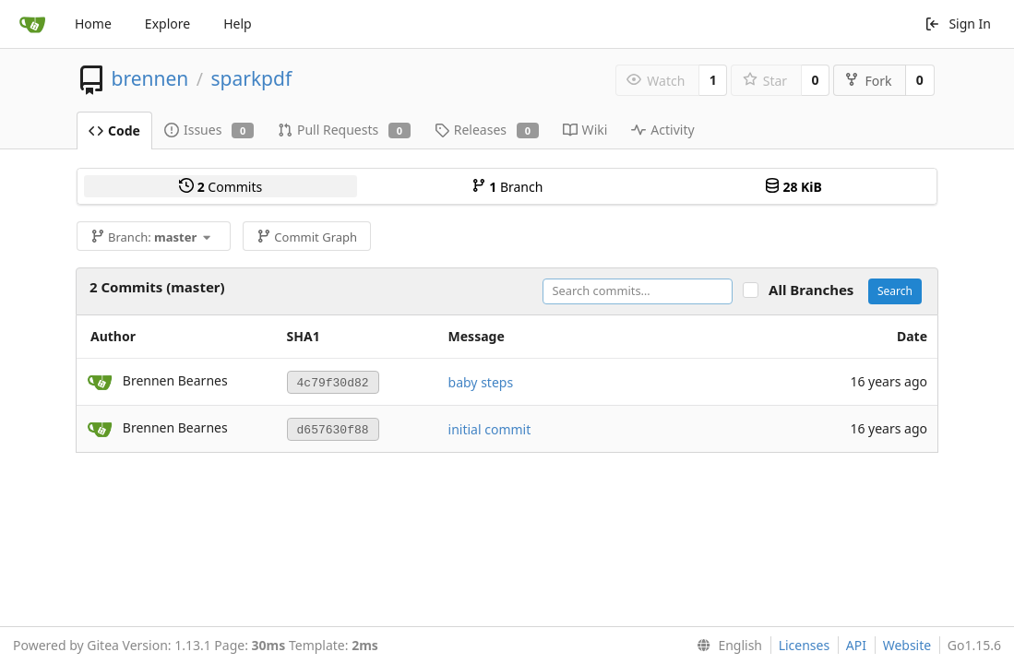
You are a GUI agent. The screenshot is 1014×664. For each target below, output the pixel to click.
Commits (220, 187)
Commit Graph (306, 237)
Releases (487, 129)
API (856, 645)
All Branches (817, 290)
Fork (867, 80)
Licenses (804, 645)
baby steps (481, 382)
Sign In (958, 23)
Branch (507, 187)
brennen (149, 78)
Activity (662, 129)
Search (895, 291)
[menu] (725, 645)
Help (237, 23)
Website (907, 645)
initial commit (489, 429)
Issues (209, 129)
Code (114, 130)
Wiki (585, 129)
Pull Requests (344, 129)
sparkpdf (251, 78)
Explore (167, 23)
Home (93, 23)
